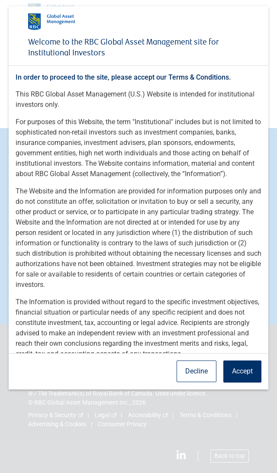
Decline (196, 371)
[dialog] (138, 236)
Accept (242, 371)
